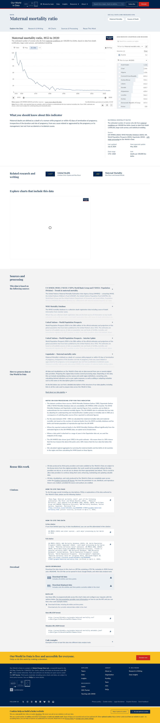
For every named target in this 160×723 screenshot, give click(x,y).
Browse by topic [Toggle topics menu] (47, 4)
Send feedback (143, 707)
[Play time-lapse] (13, 97)
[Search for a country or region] (132, 41)
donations (39, 714)
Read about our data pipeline (56, 392)
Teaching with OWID (88, 699)
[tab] (16, 47)
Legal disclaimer (119, 707)
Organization (109, 680)
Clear (146, 51)
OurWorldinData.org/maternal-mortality (96, 102)
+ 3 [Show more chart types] (40, 47)
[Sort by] (130, 46)
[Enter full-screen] (111, 105)
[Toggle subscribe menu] (132, 4)
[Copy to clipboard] (108, 500)
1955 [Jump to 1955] (18, 97)
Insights (65, 4)
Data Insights (133, 680)
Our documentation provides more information (72, 603)
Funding (107, 683)
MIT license (16, 680)
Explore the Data (16, 28)
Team (107, 687)
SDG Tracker (85, 695)
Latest (83, 691)
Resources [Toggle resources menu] (74, 4)
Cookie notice (107, 707)
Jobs (106, 691)
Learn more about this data (53, 102)
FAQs (31, 682)
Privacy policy (96, 707)
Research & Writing (35, 28)
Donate (143, 4)
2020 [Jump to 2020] (110, 97)
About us (108, 676)
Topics (83, 676)
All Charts (52, 28)
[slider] (23, 97)
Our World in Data (16, 4)
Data (58, 4)
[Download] (102, 105)
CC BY (111, 102)
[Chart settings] (108, 48)
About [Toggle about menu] (85, 4)
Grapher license (131, 707)
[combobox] (108, 4)
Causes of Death (133, 19)
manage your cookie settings (85, 718)
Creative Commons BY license (64, 480)
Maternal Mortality (116, 19)
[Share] (107, 105)
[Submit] (122, 4)
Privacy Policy (69, 718)
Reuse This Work (89, 28)
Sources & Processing (69, 28)
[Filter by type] (132, 60)
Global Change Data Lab (41, 673)
